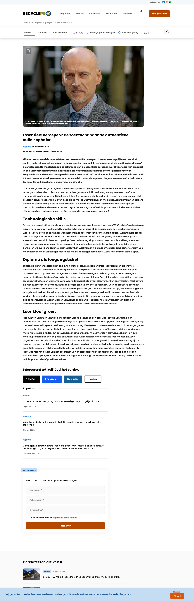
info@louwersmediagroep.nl (155, 523)
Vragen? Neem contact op (149, 476)
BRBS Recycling (136, 24)
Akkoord (184, 597)
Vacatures (130, 12)
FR (144, 12)
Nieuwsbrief (116, 12)
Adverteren (100, 12)
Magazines (74, 12)
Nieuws (26, 24)
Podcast (87, 12)
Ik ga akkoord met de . (149, 185)
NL (140, 12)
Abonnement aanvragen (72, 516)
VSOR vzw (28, 537)
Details (171, 596)
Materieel (43, 24)
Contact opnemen (69, 511)
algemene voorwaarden (149, 186)
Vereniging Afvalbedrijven (106, 24)
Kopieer (94, 383)
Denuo (26, 521)
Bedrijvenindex (161, 12)
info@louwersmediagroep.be (155, 563)
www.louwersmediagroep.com (156, 577)
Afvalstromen (62, 24)
